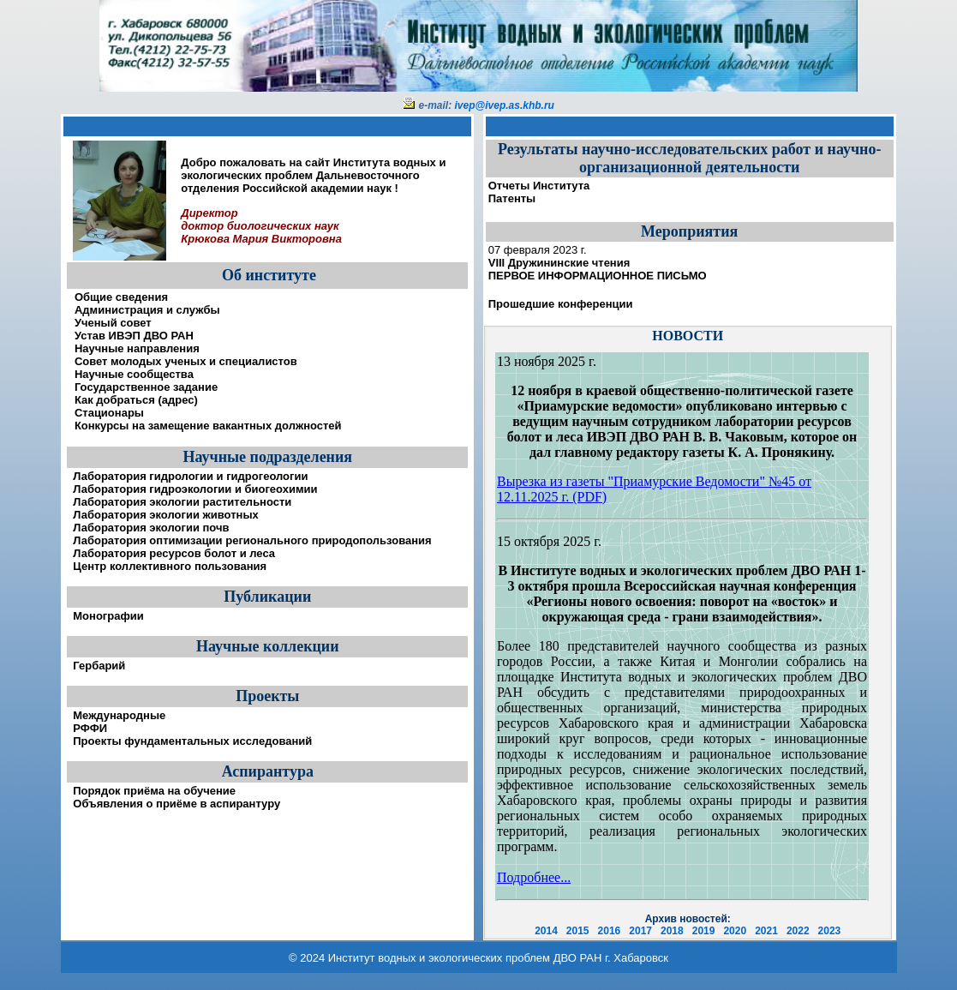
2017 (640, 931)
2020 (734, 931)
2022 (798, 931)
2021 (766, 931)
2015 (577, 931)
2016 (609, 931)
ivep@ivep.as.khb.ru (504, 105)
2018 (672, 931)
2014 (546, 931)
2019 (703, 931)
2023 (829, 931)
